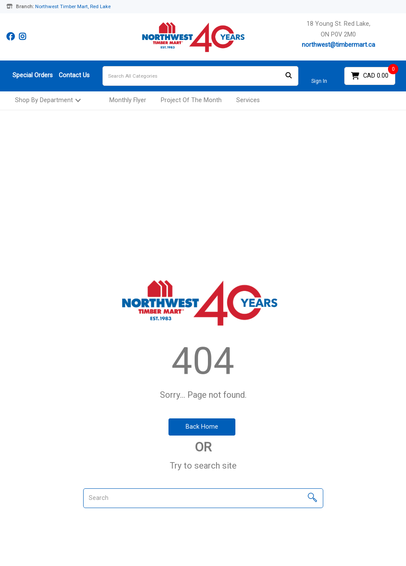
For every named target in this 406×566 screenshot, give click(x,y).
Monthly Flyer (127, 100)
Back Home (202, 426)
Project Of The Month (191, 100)
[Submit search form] (288, 76)
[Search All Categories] (200, 76)
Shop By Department (44, 100)
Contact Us (74, 75)
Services (248, 100)
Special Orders (32, 75)
